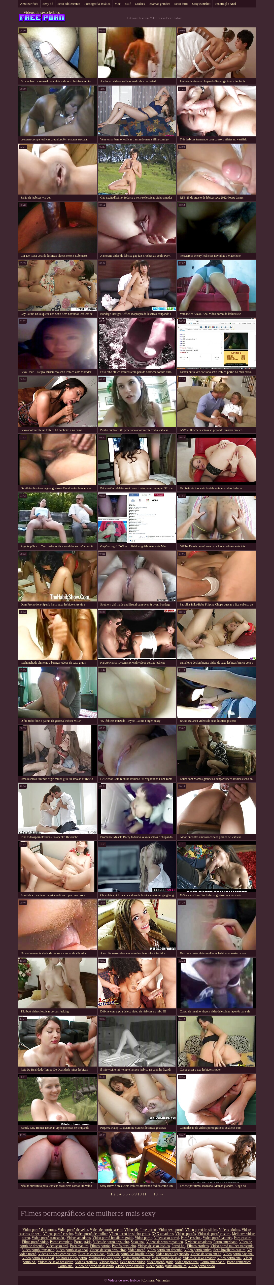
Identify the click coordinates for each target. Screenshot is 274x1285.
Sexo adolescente (68, 4)
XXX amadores (163, 1234)
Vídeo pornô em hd (136, 1258)
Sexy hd (48, 4)
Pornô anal (65, 1266)
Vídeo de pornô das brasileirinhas (130, 1254)
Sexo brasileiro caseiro (229, 1250)
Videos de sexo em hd (205, 1254)
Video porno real (187, 1262)
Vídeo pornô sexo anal (72, 1250)
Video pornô (137, 1250)
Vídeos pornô (109, 1262)
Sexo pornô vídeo (132, 1262)
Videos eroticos (86, 1262)
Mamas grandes (159, 4)
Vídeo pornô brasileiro (201, 1230)
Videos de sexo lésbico (41, 12)
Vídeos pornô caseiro (58, 1234)
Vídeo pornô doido (201, 1266)
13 (156, 1194)
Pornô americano (212, 1262)
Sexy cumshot (201, 4)
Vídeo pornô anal (229, 1258)
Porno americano (225, 1242)
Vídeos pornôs (185, 1234)
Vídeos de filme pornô (140, 1230)
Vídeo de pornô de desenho (94, 1266)
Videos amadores (78, 1238)
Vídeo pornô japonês (217, 1238)
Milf (128, 4)
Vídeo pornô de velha (73, 1230)
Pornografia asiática (97, 4)
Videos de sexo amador (199, 1258)
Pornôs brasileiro (124, 1246)
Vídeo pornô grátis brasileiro (166, 1266)
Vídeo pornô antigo (198, 1250)
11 (144, 1194)
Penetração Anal (225, 4)
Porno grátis (82, 1242)
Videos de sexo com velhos (57, 1254)
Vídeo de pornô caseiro (106, 1230)
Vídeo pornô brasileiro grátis (129, 1234)
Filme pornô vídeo (35, 1242)
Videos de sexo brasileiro (55, 1262)
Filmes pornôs (100, 1246)
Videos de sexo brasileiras (107, 1250)
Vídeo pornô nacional (238, 1254)
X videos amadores (198, 1242)
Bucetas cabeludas (91, 1254)
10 (140, 1194)
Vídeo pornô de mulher (91, 1234)
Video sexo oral (57, 1246)
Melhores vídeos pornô (105, 1258)
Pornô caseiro (191, 1238)
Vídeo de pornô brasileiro (111, 1242)
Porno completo (61, 1242)
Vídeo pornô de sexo (166, 1258)
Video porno (143, 1238)
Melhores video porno (71, 1258)
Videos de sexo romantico (164, 1242)
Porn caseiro (243, 1238)
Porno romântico (239, 1262)
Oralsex (140, 4)
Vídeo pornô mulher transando (231, 1246)
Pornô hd (178, 1246)
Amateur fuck (29, 4)
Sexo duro (181, 4)
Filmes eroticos (198, 1246)
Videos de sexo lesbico (154, 1246)
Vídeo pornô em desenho (164, 1250)
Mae (118, 4)
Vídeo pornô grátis (160, 1262)
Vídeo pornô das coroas (39, 1230)
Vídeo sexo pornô (171, 1230)
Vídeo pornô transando (48, 1238)
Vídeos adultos (229, 1230)
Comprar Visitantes (156, 1280)
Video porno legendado (172, 1254)
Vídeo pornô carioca (129, 1266)
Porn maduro (79, 1246)
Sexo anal (138, 1242)
